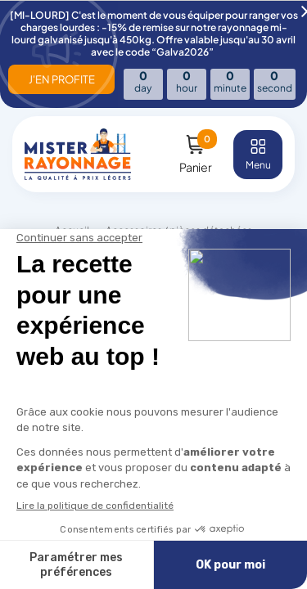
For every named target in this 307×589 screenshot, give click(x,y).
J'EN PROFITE (62, 79)
